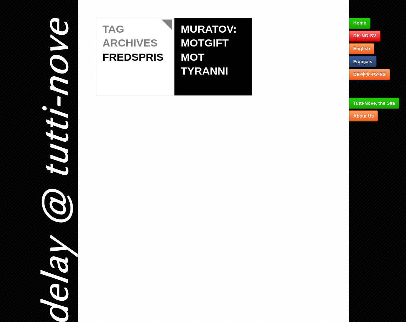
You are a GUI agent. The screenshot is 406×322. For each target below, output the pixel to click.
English (361, 48)
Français (362, 61)
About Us (363, 116)
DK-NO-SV (364, 35)
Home (359, 23)
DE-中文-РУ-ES (369, 74)
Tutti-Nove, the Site (374, 103)
